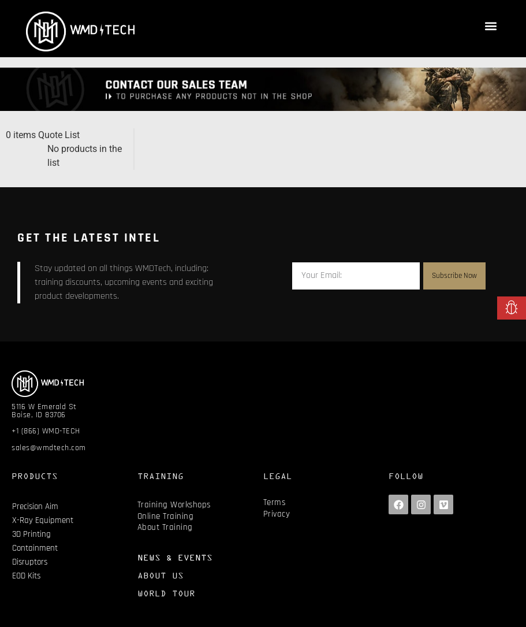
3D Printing (31, 534)
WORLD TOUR (166, 593)
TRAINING (160, 476)
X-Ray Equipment (42, 520)
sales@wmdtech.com (49, 448)
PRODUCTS (35, 476)
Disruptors (29, 561)
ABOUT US (160, 575)
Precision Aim (35, 506)
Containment (35, 548)
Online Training (165, 516)
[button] (490, 25)
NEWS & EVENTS (174, 557)
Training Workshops (174, 504)
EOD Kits (26, 575)
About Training (165, 527)
